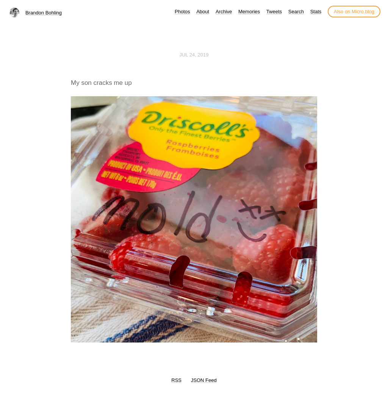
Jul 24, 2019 (194, 55)
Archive (224, 11)
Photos (182, 11)
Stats (316, 11)
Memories (249, 11)
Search (296, 11)
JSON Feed (204, 380)
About (202, 11)
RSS (176, 380)
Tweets (274, 11)
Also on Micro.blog (354, 11)
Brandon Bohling (43, 13)
